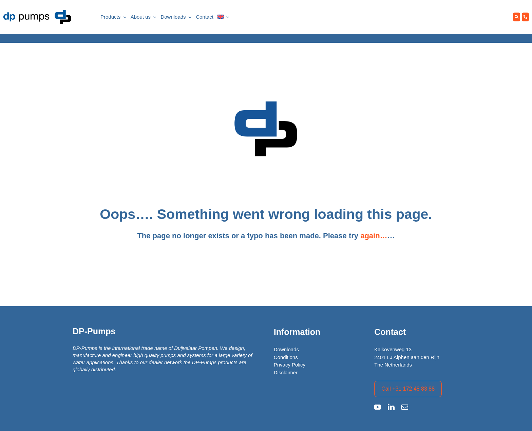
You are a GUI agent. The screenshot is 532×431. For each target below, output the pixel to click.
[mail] (404, 407)
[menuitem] (220, 17)
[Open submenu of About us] (154, 17)
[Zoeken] (516, 17)
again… (373, 235)
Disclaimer (286, 372)
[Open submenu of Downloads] (189, 17)
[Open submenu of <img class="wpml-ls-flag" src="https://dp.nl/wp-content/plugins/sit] (227, 17)
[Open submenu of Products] (123, 17)
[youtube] (377, 407)
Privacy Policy (289, 365)
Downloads (286, 349)
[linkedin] (391, 407)
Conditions (286, 357)
